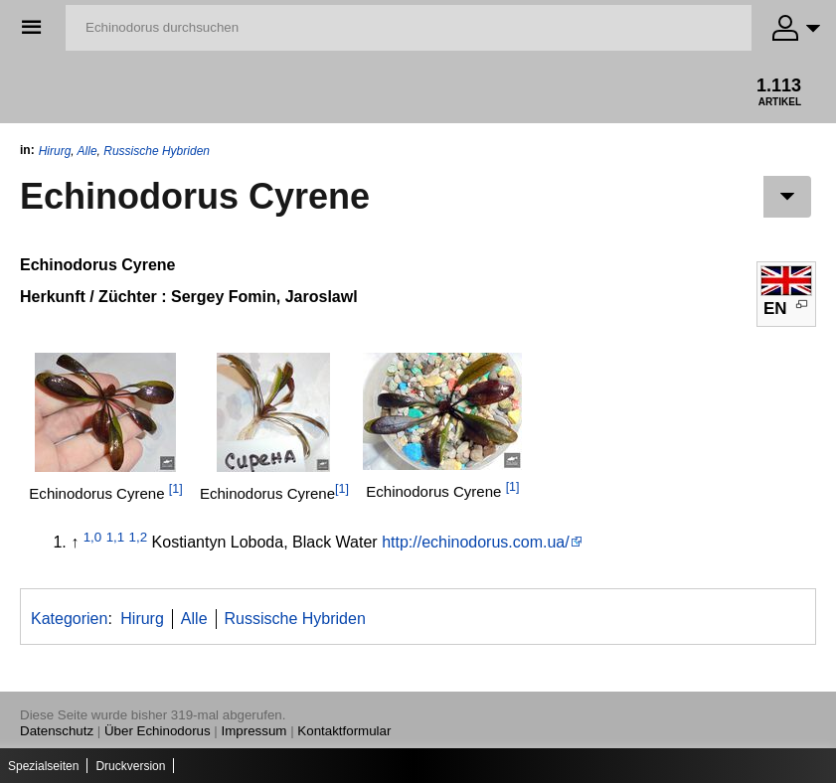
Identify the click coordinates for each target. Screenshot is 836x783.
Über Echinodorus (157, 730)
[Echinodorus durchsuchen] (409, 28)
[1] (176, 489)
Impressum (254, 730)
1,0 (93, 537)
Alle (87, 151)
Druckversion (130, 766)
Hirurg (55, 151)
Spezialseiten (43, 766)
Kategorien (69, 618)
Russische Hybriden (156, 151)
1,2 (138, 537)
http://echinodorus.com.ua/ (476, 542)
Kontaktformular (344, 730)
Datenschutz (56, 730)
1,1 (115, 537)
